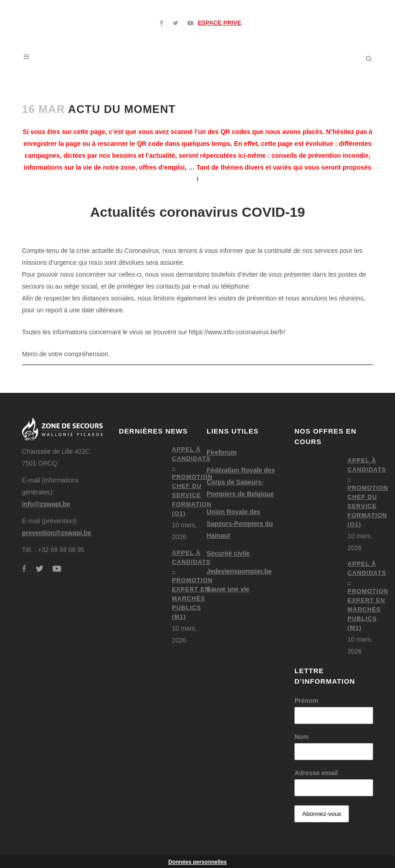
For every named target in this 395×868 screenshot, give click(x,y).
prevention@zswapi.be (56, 532)
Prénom (306, 700)
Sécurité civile (228, 553)
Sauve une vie (228, 589)
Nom (301, 736)
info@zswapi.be (46, 504)
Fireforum (221, 452)
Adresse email (316, 773)
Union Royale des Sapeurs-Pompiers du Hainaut (240, 523)
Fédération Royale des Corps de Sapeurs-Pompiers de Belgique (241, 482)
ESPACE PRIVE (219, 22)
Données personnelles (197, 862)
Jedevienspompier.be (239, 571)
